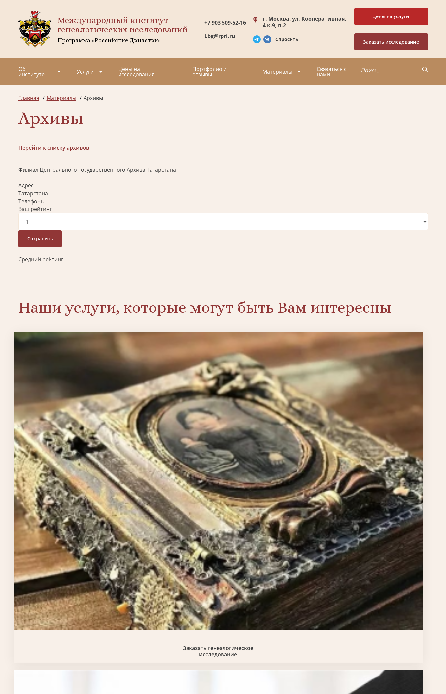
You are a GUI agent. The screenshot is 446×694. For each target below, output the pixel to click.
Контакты (74, 636)
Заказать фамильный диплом (379, 425)
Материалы (277, 71)
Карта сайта (218, 671)
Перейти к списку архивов (53, 147)
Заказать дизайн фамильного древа (379, 535)
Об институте (31, 71)
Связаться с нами (332, 71)
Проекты (29, 612)
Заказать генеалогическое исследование (67, 425)
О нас (25, 600)
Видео (26, 636)
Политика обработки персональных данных (68, 667)
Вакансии (74, 624)
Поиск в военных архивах (171, 536)
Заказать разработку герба (67, 536)
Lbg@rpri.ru (219, 36)
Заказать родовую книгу (275, 536)
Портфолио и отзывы (209, 71)
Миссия (72, 612)
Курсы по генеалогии (255, 643)
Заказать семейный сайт (275, 425)
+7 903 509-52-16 (225, 22)
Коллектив (32, 624)
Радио (26, 647)
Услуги (85, 71)
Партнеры (75, 600)
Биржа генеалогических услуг (171, 425)
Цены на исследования (136, 71)
